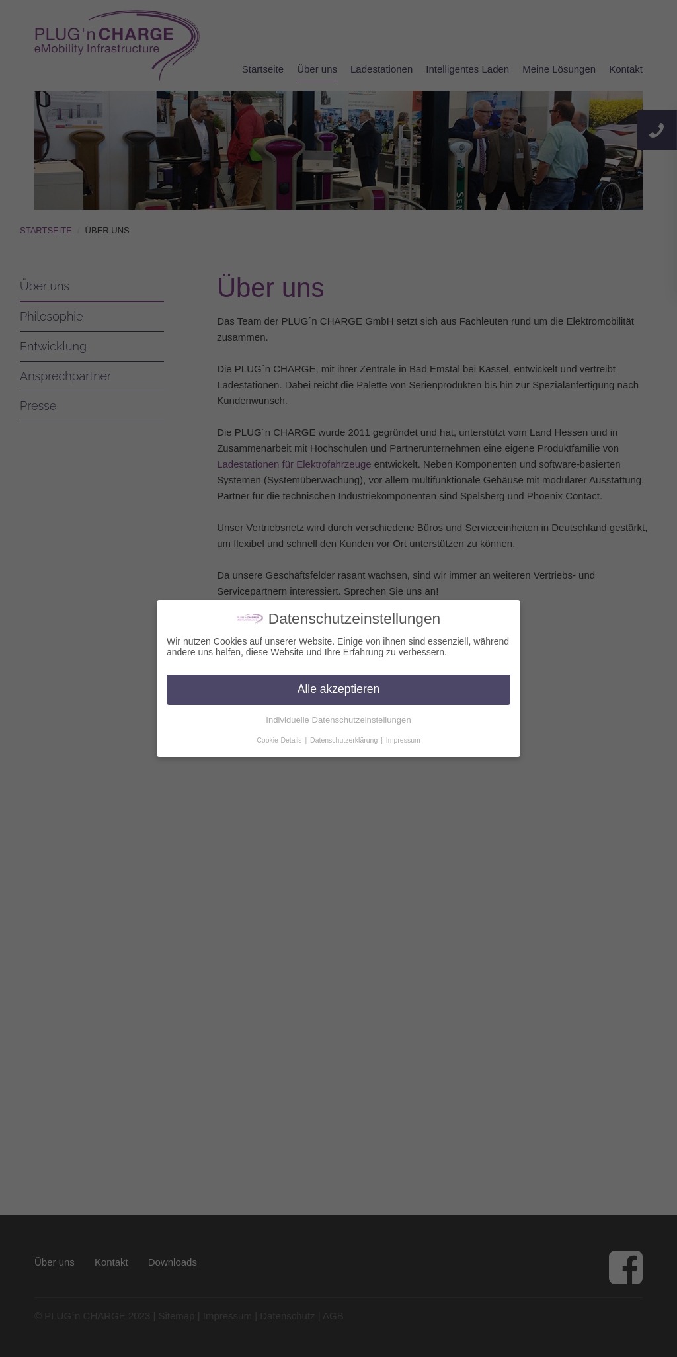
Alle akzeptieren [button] (339, 689)
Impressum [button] (403, 740)
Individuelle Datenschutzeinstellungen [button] (338, 720)
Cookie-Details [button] (280, 740)
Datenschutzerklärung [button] (344, 740)
